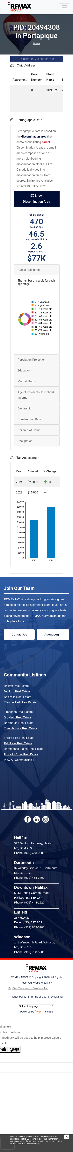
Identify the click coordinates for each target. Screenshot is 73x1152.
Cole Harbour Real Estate (20, 728)
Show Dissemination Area (36, 198)
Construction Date (29, 419)
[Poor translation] (14, 1049)
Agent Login (52, 634)
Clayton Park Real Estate (20, 702)
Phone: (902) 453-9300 (29, 853)
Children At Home (29, 430)
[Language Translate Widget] (36, 1006)
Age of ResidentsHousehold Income (36, 394)
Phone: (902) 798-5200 (29, 952)
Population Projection (32, 359)
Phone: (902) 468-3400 (29, 877)
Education (24, 370)
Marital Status (27, 381)
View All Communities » (19, 759)
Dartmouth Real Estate (18, 722)
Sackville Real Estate (17, 696)
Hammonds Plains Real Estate (23, 748)
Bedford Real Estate (17, 691)
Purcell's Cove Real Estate (21, 754)
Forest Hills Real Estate (19, 737)
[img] (68, 1136)
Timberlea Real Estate (18, 711)
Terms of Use (38, 996)
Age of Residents (29, 270)
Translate (44, 1011)
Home (36, 43)
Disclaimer (57, 996)
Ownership (25, 408)
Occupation (25, 441)
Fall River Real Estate (18, 743)
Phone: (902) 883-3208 (29, 927)
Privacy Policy (33, 1144)
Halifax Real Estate (16, 685)
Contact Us (19, 634)
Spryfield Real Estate (17, 717)
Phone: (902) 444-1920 (29, 902)
